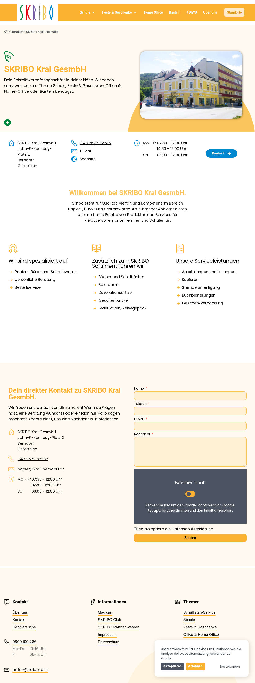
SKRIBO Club (109, 620)
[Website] (74, 159)
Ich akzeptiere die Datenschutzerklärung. (176, 529)
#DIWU (192, 12)
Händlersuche (24, 627)
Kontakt (18, 620)
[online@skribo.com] (6, 669)
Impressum (107, 634)
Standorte (234, 12)
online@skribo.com (30, 669)
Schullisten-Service (199, 612)
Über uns (210, 12)
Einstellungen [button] (230, 666)
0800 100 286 (24, 641)
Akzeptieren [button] (172, 666)
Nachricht (142, 435)
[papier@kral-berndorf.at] (11, 469)
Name (139, 389)
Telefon (140, 404)
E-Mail (86, 151)
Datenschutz (108, 642)
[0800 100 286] (6, 641)
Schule (87, 12)
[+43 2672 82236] (74, 143)
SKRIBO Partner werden (118, 627)
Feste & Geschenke (119, 12)
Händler (17, 31)
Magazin (105, 612)
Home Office (153, 12)
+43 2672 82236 (95, 143)
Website (88, 159)
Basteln (174, 12)
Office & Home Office (201, 634)
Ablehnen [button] (195, 666)
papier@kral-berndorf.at (41, 469)
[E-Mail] (74, 151)
